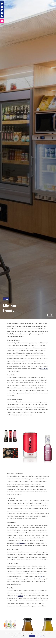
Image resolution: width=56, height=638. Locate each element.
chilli (41, 576)
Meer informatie (40, 635)
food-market (44, 368)
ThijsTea (20, 595)
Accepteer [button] (31, 635)
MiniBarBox (21, 543)
